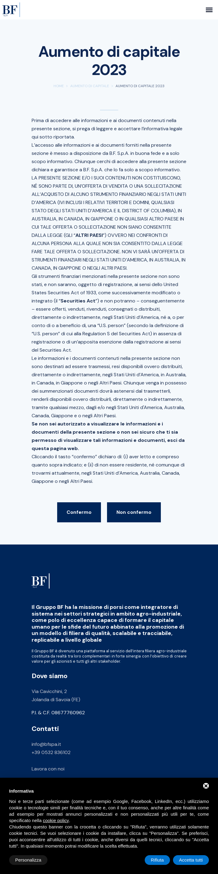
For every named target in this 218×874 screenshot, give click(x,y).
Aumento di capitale (89, 86)
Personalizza (28, 859)
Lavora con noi (48, 769)
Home (59, 86)
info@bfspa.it (46, 744)
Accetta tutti (191, 859)
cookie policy (56, 820)
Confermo (79, 512)
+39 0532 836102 (51, 752)
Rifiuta (157, 859)
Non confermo (133, 512)
